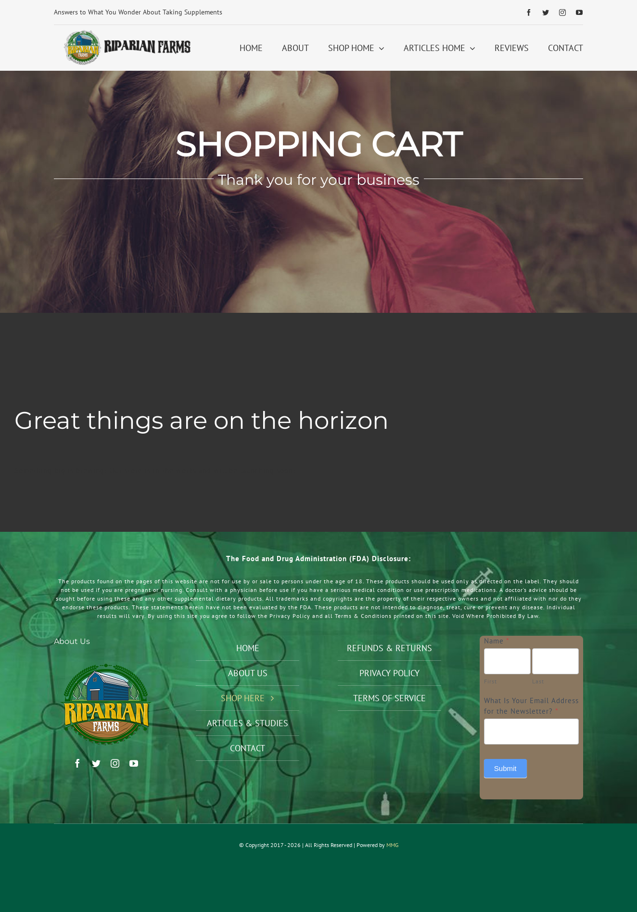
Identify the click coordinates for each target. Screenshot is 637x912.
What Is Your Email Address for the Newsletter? (531, 706)
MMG (392, 844)
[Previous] (288, 12)
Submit (505, 768)
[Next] (300, 12)
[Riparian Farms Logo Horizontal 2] (126, 32)
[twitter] (545, 12)
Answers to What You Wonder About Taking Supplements (138, 12)
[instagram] (562, 12)
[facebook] (529, 12)
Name (497, 640)
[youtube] (579, 12)
